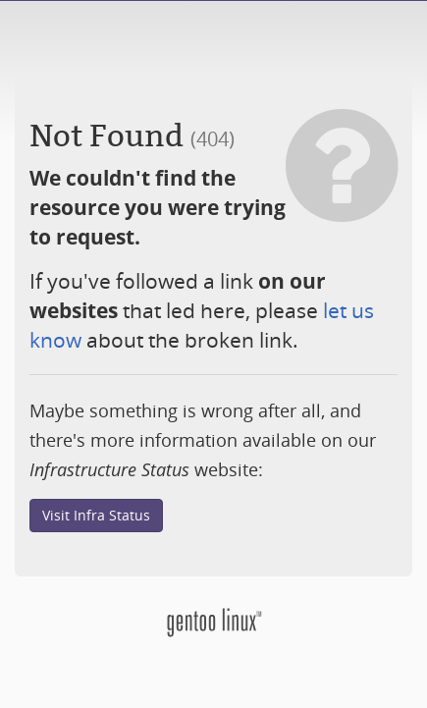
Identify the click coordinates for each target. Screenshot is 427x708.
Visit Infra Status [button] (96, 515)
